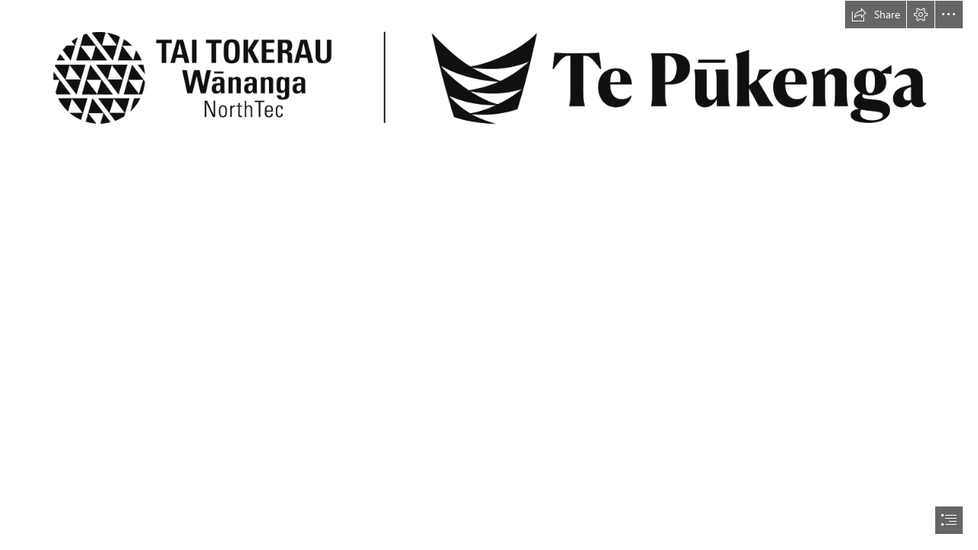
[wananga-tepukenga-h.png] (489, 77)
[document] (489, 275)
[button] (875, 14)
